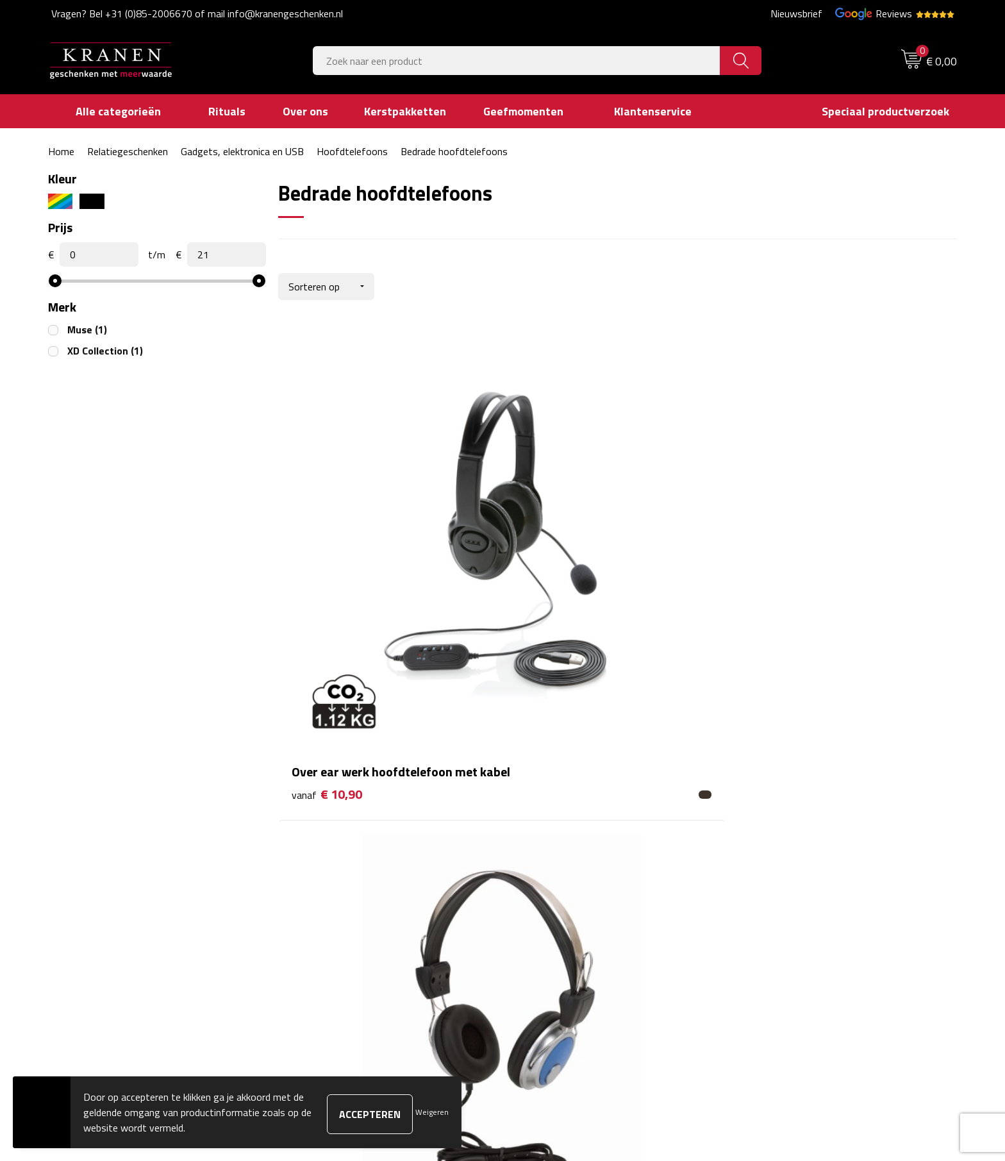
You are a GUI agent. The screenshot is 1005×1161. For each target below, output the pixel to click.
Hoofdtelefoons (352, 151)
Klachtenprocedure (784, 845)
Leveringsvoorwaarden (793, 865)
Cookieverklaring (778, 825)
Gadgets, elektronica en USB (242, 151)
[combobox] (516, 60)
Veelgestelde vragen (336, 845)
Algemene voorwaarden (795, 806)
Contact (536, 806)
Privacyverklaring (780, 884)
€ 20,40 (779, 589)
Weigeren (432, 1112)
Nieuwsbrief (796, 13)
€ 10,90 (327, 589)
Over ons (312, 806)
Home (61, 151)
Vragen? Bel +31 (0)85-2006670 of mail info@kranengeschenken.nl (197, 13)
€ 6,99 (549, 570)
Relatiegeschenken (127, 151)
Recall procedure (779, 903)
